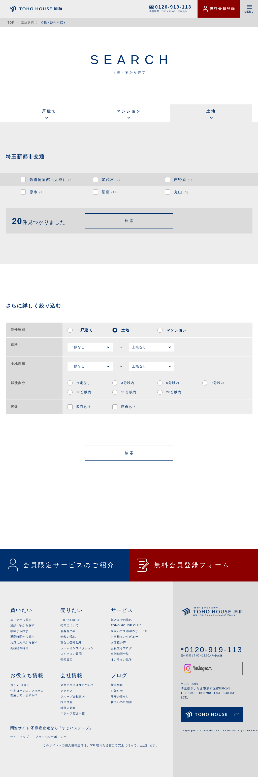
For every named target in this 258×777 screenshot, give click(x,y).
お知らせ (117, 690)
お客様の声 (68, 631)
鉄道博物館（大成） (51, 179)
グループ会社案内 (72, 696)
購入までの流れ (121, 619)
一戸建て (47, 111)
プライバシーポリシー (51, 736)
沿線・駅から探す (22, 625)
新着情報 (117, 684)
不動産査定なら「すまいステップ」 (62, 728)
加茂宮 (112, 179)
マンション (129, 111)
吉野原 (184, 179)
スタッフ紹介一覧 (72, 713)
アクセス (66, 690)
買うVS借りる (20, 684)
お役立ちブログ (121, 648)
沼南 (110, 192)
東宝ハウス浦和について (77, 684)
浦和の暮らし (120, 696)
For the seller (70, 619)
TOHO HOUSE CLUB (126, 625)
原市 (37, 192)
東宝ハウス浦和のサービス (129, 631)
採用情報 (66, 702)
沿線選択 (27, 22)
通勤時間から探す (22, 636)
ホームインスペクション (77, 648)
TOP (11, 22)
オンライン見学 (121, 659)
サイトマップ (19, 736)
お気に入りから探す (24, 642)
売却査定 (66, 659)
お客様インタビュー (124, 636)
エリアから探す (21, 619)
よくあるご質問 (71, 653)
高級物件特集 (19, 648)
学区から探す (19, 631)
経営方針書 (68, 707)
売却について (69, 625)
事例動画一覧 (120, 653)
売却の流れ (68, 636)
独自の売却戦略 (71, 642)
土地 (211, 111)
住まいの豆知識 (121, 702)
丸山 (182, 192)
